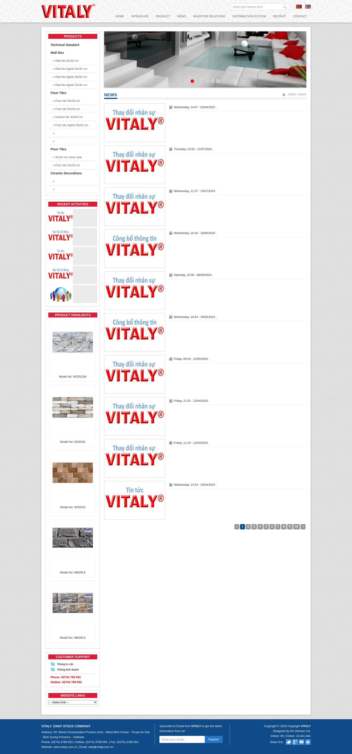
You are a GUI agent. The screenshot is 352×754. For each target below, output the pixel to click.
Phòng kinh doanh (68, 669)
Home (119, 16)
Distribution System (249, 16)
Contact (300, 16)
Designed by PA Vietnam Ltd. (292, 731)
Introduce (139, 16)
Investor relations (209, 16)
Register (213, 739)
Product (163, 16)
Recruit (279, 16)
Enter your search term (284, 6)
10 (296, 527)
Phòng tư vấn (65, 664)
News (181, 16)
